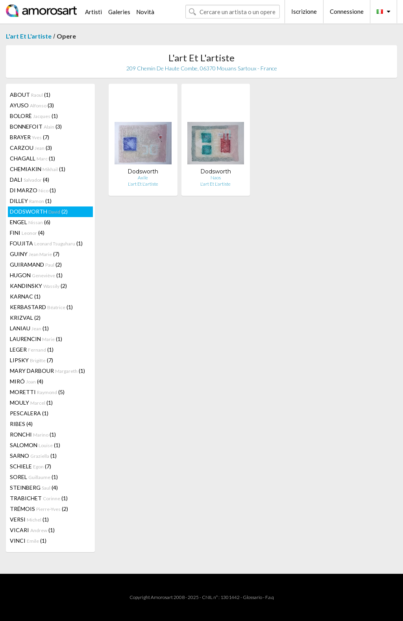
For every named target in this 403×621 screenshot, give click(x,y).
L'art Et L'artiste (29, 36)
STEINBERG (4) (34, 487)
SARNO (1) (33, 455)
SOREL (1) (34, 477)
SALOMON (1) (35, 445)
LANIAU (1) (29, 328)
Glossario (252, 597)
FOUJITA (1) (46, 243)
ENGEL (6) (30, 222)
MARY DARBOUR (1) (47, 370)
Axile (143, 178)
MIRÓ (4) (26, 381)
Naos (216, 178)
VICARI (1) (32, 530)
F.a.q (269, 597)
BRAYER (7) (29, 137)
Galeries (119, 11)
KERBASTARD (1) (41, 307)
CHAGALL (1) (32, 158)
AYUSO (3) (32, 105)
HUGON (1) (36, 275)
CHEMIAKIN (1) (37, 169)
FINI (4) (27, 232)
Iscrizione (304, 11)
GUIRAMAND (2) (36, 264)
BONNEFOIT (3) (36, 126)
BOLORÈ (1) (34, 115)
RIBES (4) (21, 423)
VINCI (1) (28, 540)
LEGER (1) (32, 349)
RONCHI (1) (33, 434)
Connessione (347, 11)
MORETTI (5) (37, 392)
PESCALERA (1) (29, 413)
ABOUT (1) (30, 94)
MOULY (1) (31, 402)
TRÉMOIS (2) (39, 508)
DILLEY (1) (31, 200)
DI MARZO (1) (33, 190)
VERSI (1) (29, 519)
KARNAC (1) (25, 296)
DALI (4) (29, 179)
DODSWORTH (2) (39, 211)
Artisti (93, 11)
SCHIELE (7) (30, 466)
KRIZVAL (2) (25, 317)
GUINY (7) (34, 254)
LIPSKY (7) (31, 360)
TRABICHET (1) (39, 498)
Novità (145, 11)
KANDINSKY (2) (38, 285)
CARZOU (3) (31, 147)
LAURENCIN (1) (36, 338)
